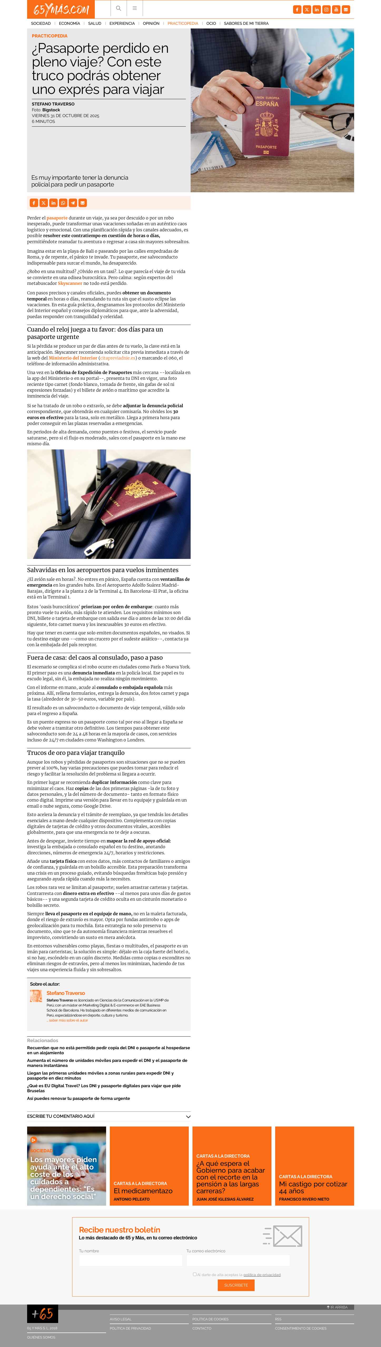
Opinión (151, 23)
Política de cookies (210, 1319)
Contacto (201, 1328)
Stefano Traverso (53, 104)
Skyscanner (70, 283)
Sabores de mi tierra (246, 23)
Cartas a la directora (140, 1183)
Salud (94, 23)
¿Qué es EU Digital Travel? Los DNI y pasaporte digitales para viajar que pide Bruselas (104, 1088)
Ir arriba (337, 1307)
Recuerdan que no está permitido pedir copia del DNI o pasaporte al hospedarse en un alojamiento (108, 1050)
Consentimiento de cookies (300, 1328)
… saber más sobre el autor (67, 1020)
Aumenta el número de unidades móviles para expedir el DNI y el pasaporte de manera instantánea (107, 1063)
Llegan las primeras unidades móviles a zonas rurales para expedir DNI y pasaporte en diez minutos (100, 1076)
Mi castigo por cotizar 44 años (313, 1187)
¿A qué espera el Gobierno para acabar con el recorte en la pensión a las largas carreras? (230, 1177)
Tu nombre (89, 1251)
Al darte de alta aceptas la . (237, 1275)
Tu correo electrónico (205, 1251)
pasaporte (57, 217)
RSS (278, 1319)
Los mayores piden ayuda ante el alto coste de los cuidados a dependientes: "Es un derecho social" (63, 1178)
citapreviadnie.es (117, 358)
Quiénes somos (41, 1337)
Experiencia (122, 23)
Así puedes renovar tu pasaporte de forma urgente (78, 1098)
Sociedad (41, 23)
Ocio (211, 23)
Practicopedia (183, 23)
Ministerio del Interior (73, 358)
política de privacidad (262, 1275)
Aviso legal (121, 1319)
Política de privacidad (130, 1328)
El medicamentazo (143, 1191)
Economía (69, 23)
